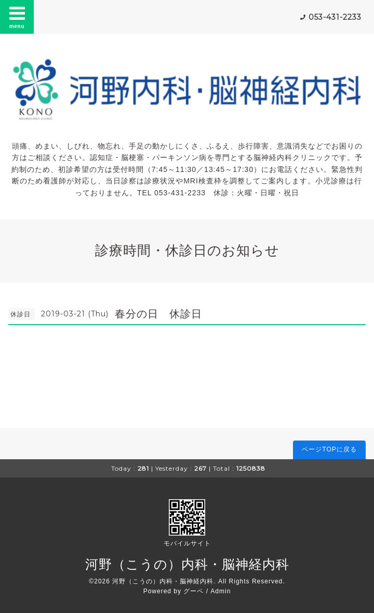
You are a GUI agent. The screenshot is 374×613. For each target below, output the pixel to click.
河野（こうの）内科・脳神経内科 (187, 564)
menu (17, 16)
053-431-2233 (335, 17)
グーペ (193, 591)
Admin (220, 591)
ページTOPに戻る (329, 449)
